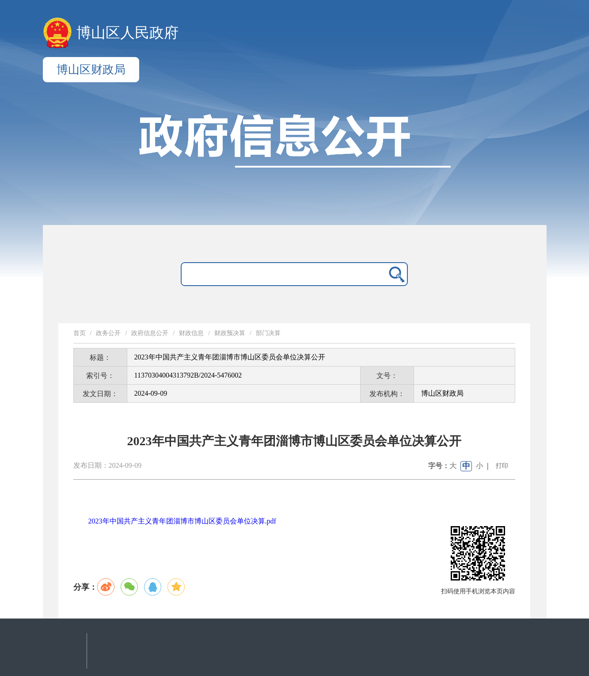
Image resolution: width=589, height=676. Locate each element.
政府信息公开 (149, 333)
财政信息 (191, 333)
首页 (79, 333)
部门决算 (268, 333)
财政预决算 (229, 333)
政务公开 (108, 333)
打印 (502, 465)
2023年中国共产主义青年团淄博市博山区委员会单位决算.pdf (182, 521)
